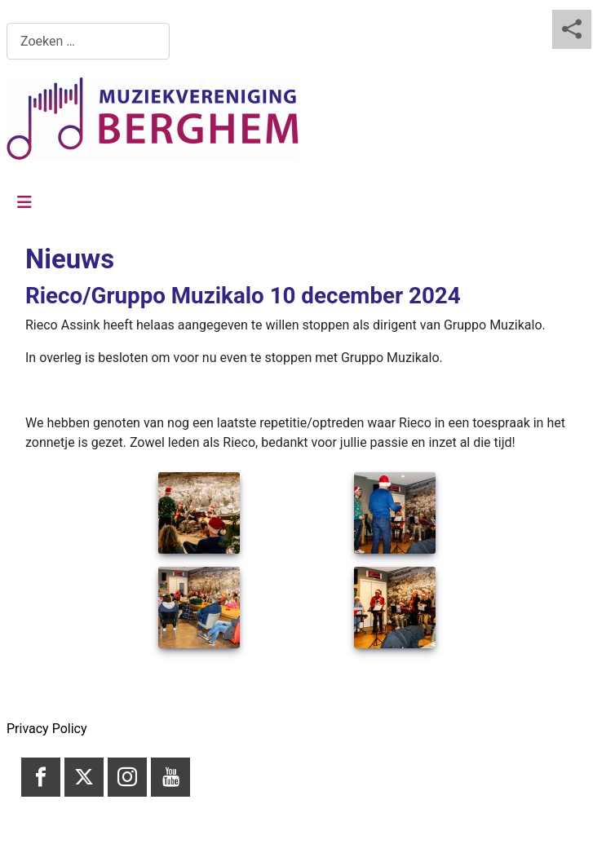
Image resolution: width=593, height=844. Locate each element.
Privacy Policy (47, 728)
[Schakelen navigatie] (24, 202)
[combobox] (88, 41)
